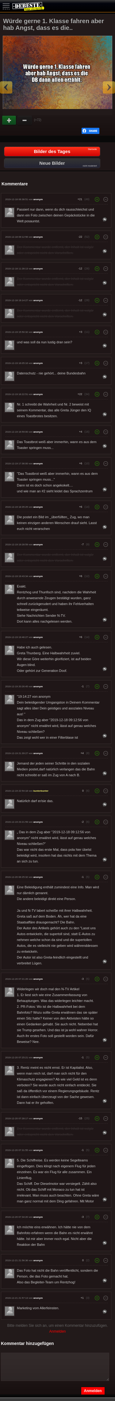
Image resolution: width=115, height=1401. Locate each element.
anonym (38, 199)
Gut (9, 120)
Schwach (25, 120)
